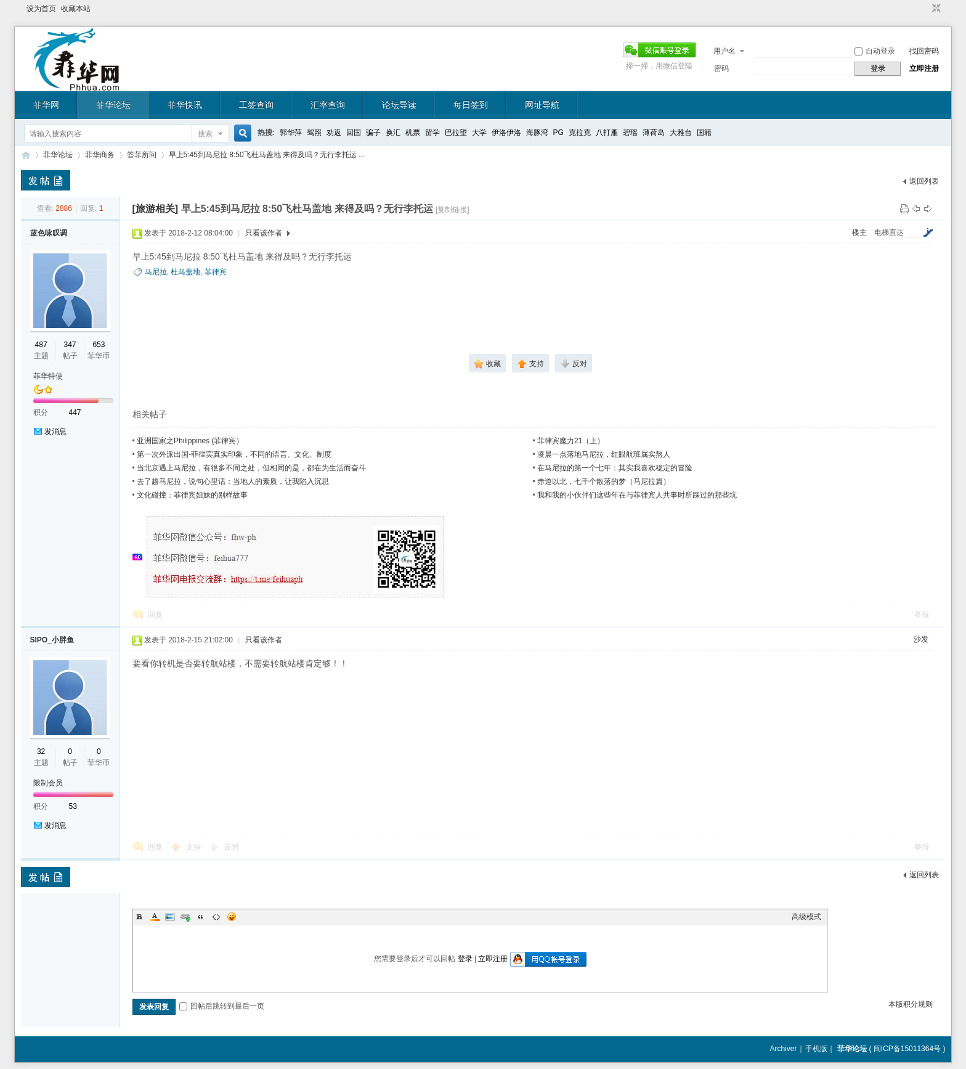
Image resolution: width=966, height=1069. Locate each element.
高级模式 (806, 916)
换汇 (393, 132)
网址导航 (542, 105)
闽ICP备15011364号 (907, 1048)
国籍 (704, 132)
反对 (231, 847)
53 (73, 806)
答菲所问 (141, 154)
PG (558, 132)
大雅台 (681, 132)
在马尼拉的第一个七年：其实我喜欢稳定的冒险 (614, 468)
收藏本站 (76, 8)
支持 (194, 847)
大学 (479, 132)
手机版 (816, 1048)
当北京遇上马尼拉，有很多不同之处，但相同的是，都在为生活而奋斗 (251, 468)
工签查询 (256, 105)
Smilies (231, 917)
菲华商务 (100, 154)
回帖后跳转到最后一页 (221, 1006)
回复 (155, 614)
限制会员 (48, 783)
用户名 (724, 51)
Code (216, 917)
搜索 (205, 133)
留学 (432, 132)
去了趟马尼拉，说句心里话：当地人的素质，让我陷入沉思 (233, 481)
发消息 (55, 431)
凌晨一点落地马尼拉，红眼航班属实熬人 (603, 454)
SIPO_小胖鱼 (52, 640)
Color (154, 917)
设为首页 (41, 8)
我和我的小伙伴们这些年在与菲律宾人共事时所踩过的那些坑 (637, 495)
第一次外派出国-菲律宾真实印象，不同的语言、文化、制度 (234, 454)
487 (41, 344)
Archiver (783, 1048)
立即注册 (924, 68)
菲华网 (46, 105)
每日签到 (470, 105)
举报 (921, 614)
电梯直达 (889, 232)
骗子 (373, 132)
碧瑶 (630, 132)
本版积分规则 (910, 1004)
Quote (201, 917)
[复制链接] (452, 209)
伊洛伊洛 (506, 132)
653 (98, 344)
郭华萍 (291, 132)
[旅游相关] (155, 208)
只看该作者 (263, 233)
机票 (412, 132)
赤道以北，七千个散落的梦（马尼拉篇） (603, 481)
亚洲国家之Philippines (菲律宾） (190, 440)
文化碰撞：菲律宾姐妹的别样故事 (192, 495)
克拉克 (580, 132)
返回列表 (924, 181)
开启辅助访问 (925, 8)
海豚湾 (537, 132)
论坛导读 (399, 105)
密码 (721, 68)
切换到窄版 (935, 8)
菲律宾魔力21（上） (570, 440)
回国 (353, 132)
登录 (465, 958)
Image (170, 917)
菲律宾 (216, 272)
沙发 (921, 639)
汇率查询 (327, 105)
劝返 (334, 132)
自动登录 (874, 51)
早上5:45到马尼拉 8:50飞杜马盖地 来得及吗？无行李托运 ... (267, 154)
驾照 (314, 132)
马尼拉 (156, 272)
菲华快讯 (185, 105)
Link (185, 917)
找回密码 (924, 51)
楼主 (859, 232)
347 (69, 344)
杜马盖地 (185, 272)
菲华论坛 (113, 105)
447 (75, 412)
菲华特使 (48, 376)
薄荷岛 (654, 132)
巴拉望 (456, 132)
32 (41, 751)
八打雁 (607, 132)
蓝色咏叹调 (48, 233)
